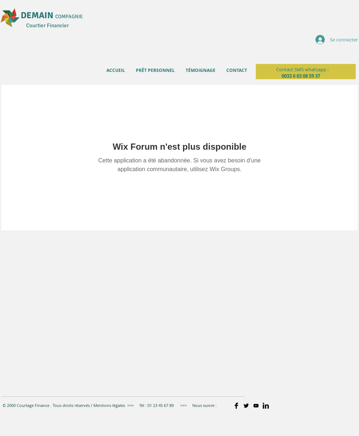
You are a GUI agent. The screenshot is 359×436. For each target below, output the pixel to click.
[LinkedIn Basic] (266, 406)
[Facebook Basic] (236, 406)
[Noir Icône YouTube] (256, 406)
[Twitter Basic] (246, 406)
